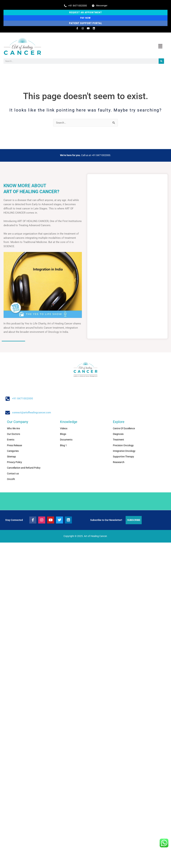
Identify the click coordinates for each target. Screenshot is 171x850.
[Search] (161, 61)
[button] (160, 46)
